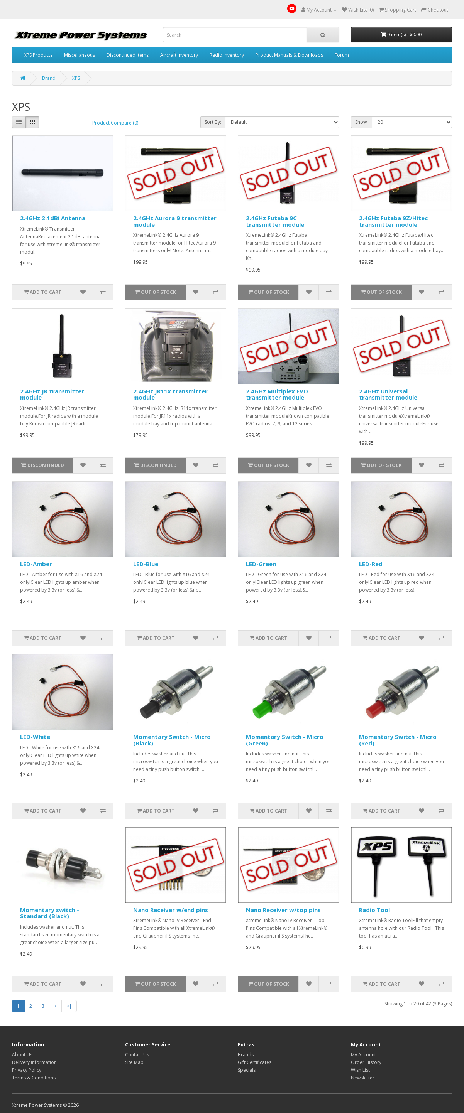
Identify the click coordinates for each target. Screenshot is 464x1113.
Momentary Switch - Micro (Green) (284, 740)
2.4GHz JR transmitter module (52, 394)
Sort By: (213, 122)
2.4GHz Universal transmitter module (388, 394)
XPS (76, 78)
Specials (247, 1070)
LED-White (35, 736)
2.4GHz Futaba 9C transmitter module (275, 221)
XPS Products (38, 55)
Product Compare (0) (115, 123)
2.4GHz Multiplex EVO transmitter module (277, 394)
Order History (366, 1062)
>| (69, 1006)
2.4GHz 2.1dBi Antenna (52, 218)
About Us (22, 1054)
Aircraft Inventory (179, 55)
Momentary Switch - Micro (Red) (398, 740)
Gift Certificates (254, 1062)
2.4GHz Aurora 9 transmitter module (175, 221)
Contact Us (137, 1054)
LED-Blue (145, 564)
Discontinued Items (128, 55)
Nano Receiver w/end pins (170, 910)
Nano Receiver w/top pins (283, 910)
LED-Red (371, 564)
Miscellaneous (79, 55)
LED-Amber (36, 564)
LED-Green (261, 564)
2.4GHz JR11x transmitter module (170, 394)
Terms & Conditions (34, 1077)
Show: (361, 122)
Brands (246, 1054)
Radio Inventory (227, 55)
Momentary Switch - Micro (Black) (172, 740)
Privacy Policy (26, 1070)
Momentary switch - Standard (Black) (49, 913)
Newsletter (362, 1077)
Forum (342, 55)
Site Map (134, 1062)
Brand (49, 78)
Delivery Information (34, 1062)
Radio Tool (374, 910)
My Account (363, 1054)
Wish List (360, 1070)
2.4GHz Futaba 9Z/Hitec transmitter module (393, 221)
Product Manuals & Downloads (289, 55)
